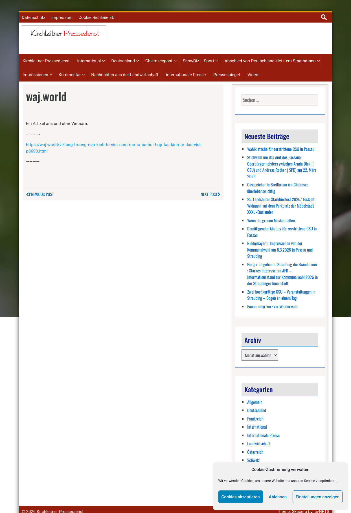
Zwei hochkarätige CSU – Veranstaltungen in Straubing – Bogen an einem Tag (281, 286)
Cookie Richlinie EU (96, 9)
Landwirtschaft (258, 435)
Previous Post (40, 185)
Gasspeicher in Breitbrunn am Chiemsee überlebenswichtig (277, 179)
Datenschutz (33, 9)
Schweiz (253, 451)
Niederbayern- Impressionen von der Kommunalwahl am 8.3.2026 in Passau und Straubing (280, 241)
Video (252, 66)
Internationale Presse (263, 427)
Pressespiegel (226, 66)
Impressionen (35, 66)
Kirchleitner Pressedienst (60, 503)
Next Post (211, 185)
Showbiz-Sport (258, 460)
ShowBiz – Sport (198, 52)
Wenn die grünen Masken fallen (271, 212)
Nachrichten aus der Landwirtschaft (124, 66)
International (89, 52)
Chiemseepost (158, 52)
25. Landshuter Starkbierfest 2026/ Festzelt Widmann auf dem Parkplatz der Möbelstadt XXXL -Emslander (281, 197)
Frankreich (255, 410)
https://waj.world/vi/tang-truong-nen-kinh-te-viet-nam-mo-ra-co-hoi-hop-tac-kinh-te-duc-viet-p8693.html (114, 139)
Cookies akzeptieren (240, 496)
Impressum (62, 9)
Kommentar (70, 66)
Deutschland (123, 52)
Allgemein (254, 393)
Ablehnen (278, 496)
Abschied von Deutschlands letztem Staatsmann (270, 52)
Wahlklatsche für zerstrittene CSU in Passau (280, 140)
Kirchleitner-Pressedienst (46, 52)
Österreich (255, 443)
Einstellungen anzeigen (317, 496)
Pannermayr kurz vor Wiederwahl (272, 298)
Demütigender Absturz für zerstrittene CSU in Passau (282, 223)
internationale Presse (186, 66)
